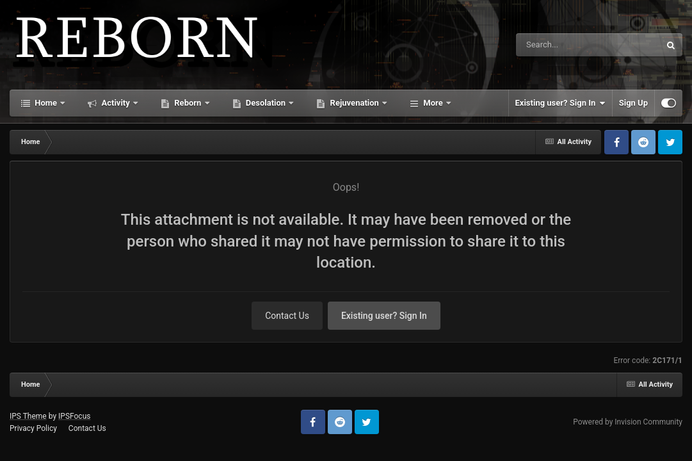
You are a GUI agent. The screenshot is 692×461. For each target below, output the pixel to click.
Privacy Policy (33, 428)
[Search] (555, 44)
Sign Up (633, 103)
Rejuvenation (354, 103)
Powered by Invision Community (627, 421)
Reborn (188, 103)
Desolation (266, 103)
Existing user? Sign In (560, 103)
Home (46, 103)
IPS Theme (28, 416)
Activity (115, 103)
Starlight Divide (452, 103)
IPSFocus (74, 416)
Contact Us (287, 316)
